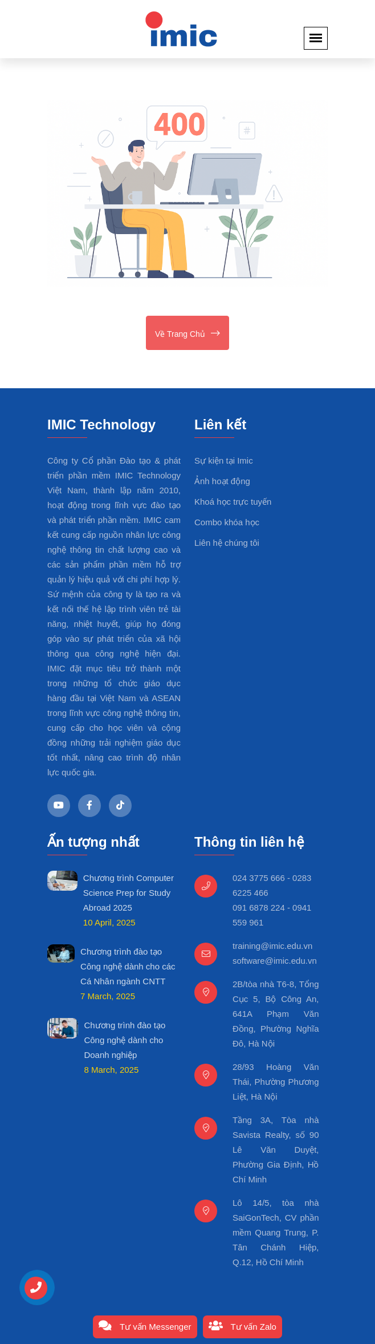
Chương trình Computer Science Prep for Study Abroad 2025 (128, 892)
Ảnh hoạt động (222, 481)
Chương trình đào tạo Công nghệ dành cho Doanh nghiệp (124, 1040)
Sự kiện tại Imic (223, 460)
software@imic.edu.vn (275, 960)
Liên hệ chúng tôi (226, 543)
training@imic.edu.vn (272, 946)
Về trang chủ (187, 334)
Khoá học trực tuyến (232, 501)
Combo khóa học (226, 522)
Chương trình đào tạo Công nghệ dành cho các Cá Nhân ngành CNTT (127, 966)
